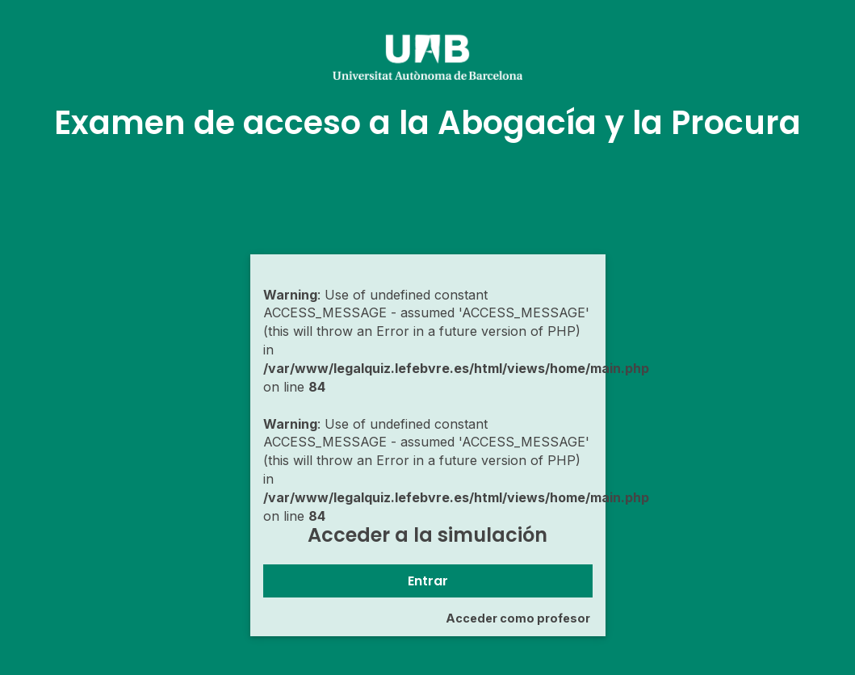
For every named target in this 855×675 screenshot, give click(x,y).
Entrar (428, 581)
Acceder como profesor (518, 618)
